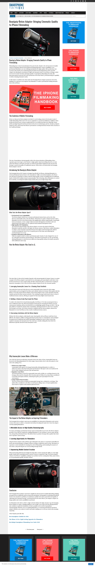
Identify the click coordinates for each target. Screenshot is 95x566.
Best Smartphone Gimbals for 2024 (18, 513)
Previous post (29, 526)
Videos (44, 13)
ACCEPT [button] (91, 564)
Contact (72, 13)
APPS (40, 13)
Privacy (66, 13)
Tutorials (50, 13)
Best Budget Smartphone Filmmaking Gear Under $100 (24, 519)
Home (11, 13)
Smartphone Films (59, 13)
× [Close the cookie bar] (93, 563)
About (15, 13)
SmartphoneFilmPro (18, 58)
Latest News (27, 13)
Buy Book (21, 13)
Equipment (34, 13)
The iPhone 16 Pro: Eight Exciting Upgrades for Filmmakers (25, 516)
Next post (40, 526)
